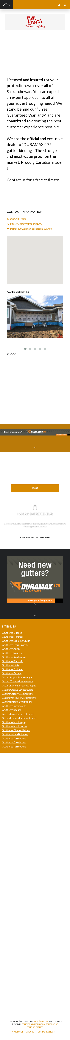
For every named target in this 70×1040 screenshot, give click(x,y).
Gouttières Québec (12, 632)
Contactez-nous (46, 1032)
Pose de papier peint (15, 984)
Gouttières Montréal (12, 636)
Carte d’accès (11, 908)
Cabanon (9, 791)
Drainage (9, 807)
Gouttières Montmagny (14, 722)
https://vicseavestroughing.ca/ (38, 44)
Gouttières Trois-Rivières (15, 644)
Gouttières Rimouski (12, 661)
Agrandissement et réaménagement (22, 943)
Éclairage (9, 963)
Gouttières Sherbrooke (14, 657)
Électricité (10, 959)
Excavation (10, 803)
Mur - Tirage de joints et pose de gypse (24, 928)
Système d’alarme (13, 920)
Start (35, 488)
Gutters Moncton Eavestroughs (18, 713)
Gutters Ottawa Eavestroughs (17, 689)
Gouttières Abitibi (11, 648)
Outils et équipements (16, 979)
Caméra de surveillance (16, 903)
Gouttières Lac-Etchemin (15, 734)
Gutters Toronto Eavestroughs (17, 681)
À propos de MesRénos (23, 1032)
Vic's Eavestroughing (33, 40)
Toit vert (9, 844)
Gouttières (10, 815)
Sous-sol (9, 879)
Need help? (35, 494)
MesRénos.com (40, 1021)
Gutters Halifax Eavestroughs (17, 701)
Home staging (11, 871)
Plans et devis (11, 947)
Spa (6, 996)
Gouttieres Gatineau (12, 669)
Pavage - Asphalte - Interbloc (18, 823)
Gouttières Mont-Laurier (14, 726)
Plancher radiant (13, 891)
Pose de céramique (14, 863)
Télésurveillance (13, 916)
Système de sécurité (15, 912)
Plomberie (10, 1004)
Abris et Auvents (13, 787)
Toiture (8, 840)
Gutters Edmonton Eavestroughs (19, 685)
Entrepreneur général (16, 967)
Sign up (59, 4)
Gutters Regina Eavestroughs (17, 677)
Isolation (9, 975)
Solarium (9, 836)
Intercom (9, 924)
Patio (7, 819)
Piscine (8, 992)
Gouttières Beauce (11, 709)
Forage (8, 811)
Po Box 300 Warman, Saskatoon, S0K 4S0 (31, 228)
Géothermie (11, 883)
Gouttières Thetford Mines (16, 730)
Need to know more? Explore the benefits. (35, 543)
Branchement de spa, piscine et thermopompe (27, 1000)
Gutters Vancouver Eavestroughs (19, 697)
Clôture (9, 795)
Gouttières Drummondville (16, 640)
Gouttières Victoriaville (14, 705)
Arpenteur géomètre (15, 955)
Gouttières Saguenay (13, 652)
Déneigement (11, 799)
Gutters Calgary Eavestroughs (17, 693)
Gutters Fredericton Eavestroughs (19, 718)
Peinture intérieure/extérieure (20, 988)
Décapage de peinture (16, 827)
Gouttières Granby (11, 673)
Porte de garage (12, 832)
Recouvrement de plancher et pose (22, 899)
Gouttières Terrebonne (14, 738)
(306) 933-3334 (13, 44)
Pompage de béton (14, 1008)
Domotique (10, 875)
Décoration (10, 867)
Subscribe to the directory (35, 537)
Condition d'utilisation (33, 1024)
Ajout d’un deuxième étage (18, 951)
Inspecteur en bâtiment (16, 971)
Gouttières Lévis (10, 665)
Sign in (65, 4)
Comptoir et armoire (15, 859)
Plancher (9, 895)
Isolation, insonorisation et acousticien (24, 887)
